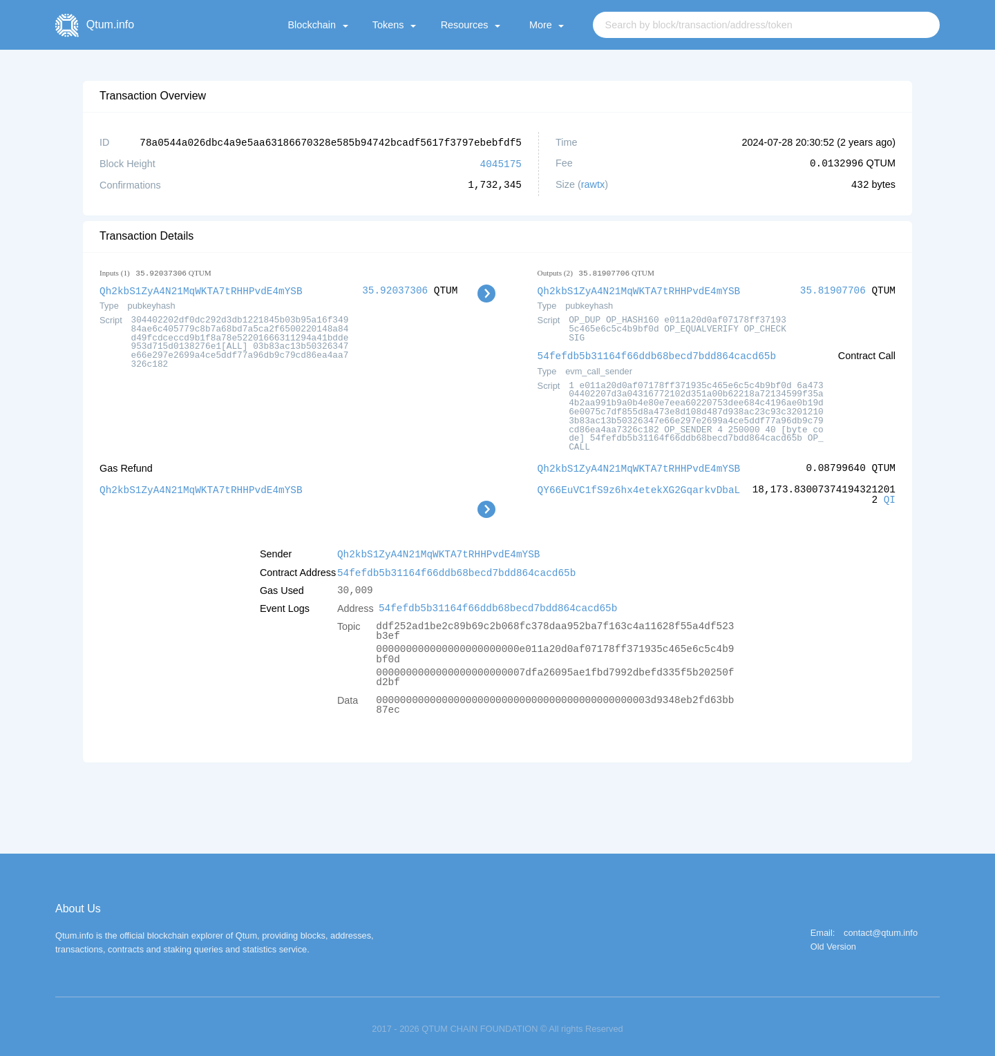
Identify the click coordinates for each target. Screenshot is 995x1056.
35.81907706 (833, 289)
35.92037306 (395, 289)
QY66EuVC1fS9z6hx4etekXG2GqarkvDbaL (639, 485)
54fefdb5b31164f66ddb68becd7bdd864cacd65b (657, 353)
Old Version (833, 942)
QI (890, 496)
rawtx (593, 183)
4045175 (501, 162)
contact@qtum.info (881, 928)
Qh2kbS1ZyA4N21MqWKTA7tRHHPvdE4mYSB (201, 289)
